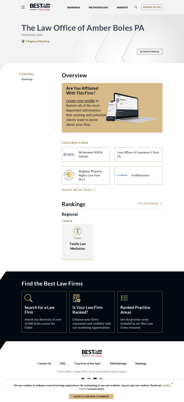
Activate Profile (149, 51)
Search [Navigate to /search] (44, 311)
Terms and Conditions (100, 371)
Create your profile (80, 100)
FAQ (62, 363)
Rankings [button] (73, 7)
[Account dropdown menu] (151, 7)
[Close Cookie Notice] (170, 383)
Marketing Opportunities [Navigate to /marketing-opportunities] (92, 311)
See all (150, 203)
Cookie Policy (80, 371)
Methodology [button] (98, 7)
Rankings (140, 363)
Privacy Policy (64, 371)
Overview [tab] (27, 73)
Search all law (79, 189)
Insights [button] (122, 7)
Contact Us (44, 363)
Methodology (118, 363)
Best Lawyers (120, 371)
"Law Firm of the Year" (87, 363)
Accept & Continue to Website (91, 396)
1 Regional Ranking (37, 41)
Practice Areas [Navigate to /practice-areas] (140, 311)
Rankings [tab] (27, 79)
